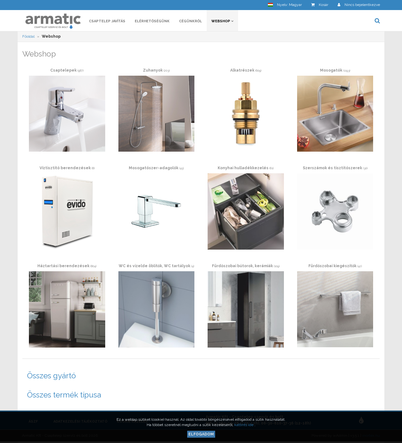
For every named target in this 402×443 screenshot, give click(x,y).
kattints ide (244, 425)
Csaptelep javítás (107, 21)
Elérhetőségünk (152, 21)
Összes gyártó (51, 375)
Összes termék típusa (64, 394)
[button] (285, 5)
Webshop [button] (222, 21)
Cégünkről (190, 21)
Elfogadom (201, 434)
